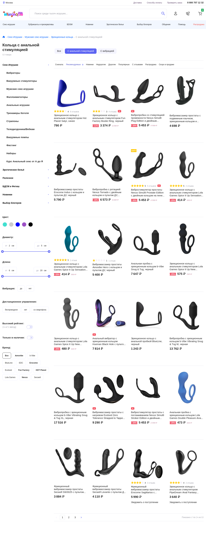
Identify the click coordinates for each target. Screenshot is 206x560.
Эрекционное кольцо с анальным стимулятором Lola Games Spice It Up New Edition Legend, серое (70, 341)
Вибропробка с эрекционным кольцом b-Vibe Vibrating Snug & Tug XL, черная (70, 415)
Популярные (124, 64)
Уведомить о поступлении (144, 502)
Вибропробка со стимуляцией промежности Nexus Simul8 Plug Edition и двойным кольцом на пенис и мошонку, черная (147, 118)
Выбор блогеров (26, 202)
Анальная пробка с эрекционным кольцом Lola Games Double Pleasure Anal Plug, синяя (186, 415)
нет (30, 288)
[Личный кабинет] (175, 13)
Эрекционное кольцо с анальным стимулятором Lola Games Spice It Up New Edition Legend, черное (186, 266)
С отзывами (137, 64)
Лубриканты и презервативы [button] (41, 24)
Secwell (37, 377)
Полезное (26, 178)
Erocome (33, 363)
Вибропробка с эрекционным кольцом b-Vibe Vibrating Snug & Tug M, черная (186, 341)
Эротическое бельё (26, 169)
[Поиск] (163, 13)
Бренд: (6, 347)
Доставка (137, 2)
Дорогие (112, 64)
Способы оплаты (154, 2)
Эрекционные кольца (62, 37)
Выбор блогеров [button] (144, 24)
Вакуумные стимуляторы (21, 81)
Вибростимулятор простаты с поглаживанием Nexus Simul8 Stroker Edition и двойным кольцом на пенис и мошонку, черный (147, 415)
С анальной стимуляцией (80, 51)
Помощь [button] (182, 24)
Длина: (6, 262)
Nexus (25, 377)
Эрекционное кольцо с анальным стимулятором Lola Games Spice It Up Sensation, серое (186, 192)
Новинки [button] (89, 24)
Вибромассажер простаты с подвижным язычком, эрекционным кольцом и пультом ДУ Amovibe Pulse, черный (185, 118)
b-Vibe (32, 355)
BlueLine (9, 363)
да (21, 288)
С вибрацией (107, 51)
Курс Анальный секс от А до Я (24, 161)
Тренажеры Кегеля (17, 113)
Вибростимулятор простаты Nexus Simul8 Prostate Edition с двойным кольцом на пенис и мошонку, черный (147, 192)
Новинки (26, 194)
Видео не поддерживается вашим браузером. (186, 90)
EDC (21, 363)
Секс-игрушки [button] (9, 24)
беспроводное (11, 309)
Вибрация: (8, 288)
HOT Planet (41, 370)
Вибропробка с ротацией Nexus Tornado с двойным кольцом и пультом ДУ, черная (107, 192)
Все (7, 355)
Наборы (11, 153)
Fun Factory (23, 370)
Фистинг (11, 145)
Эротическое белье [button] (115, 24)
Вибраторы (13, 73)
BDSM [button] (70, 24)
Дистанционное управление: (19, 301)
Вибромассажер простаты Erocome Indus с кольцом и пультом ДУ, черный (69, 192)
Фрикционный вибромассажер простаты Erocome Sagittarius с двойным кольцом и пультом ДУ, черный (147, 489)
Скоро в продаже (166, 64)
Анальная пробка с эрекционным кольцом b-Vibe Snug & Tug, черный (147, 266)
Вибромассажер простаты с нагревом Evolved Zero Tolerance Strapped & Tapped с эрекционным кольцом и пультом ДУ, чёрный (109, 415)
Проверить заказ (174, 2)
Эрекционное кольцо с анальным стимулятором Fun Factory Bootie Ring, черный (109, 118)
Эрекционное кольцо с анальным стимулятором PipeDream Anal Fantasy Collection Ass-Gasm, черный (186, 489)
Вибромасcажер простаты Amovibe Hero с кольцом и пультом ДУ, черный (107, 267)
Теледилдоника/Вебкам (20, 129)
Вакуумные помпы (17, 137)
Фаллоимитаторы (17, 97)
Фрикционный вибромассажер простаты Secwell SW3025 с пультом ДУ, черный (69, 489)
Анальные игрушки (17, 105)
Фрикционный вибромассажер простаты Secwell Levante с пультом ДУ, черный (109, 489)
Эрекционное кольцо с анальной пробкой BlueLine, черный (146, 341)
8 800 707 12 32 (195, 2)
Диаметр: (8, 237)
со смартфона (39, 309)
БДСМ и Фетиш (26, 186)
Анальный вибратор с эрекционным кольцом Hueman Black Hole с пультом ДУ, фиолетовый (109, 341)
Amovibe (19, 355)
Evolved (8, 370)
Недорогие (101, 64)
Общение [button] (166, 24)
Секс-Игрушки (15, 37)
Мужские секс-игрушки (36, 37)
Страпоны (12, 121)
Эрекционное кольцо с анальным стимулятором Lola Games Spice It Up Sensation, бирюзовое (70, 266)
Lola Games (10, 377)
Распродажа (198, 24)
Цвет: (5, 217)
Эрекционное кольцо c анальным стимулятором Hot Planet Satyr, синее (70, 118)
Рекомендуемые (75, 64)
